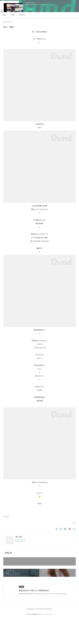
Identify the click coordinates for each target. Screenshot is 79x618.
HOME (4, 15)
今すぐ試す (30, 9)
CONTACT (22, 15)
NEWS (13, 15)
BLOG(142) (6, 516)
